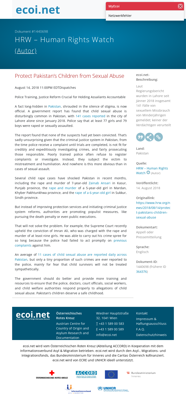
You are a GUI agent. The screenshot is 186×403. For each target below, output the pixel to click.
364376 (141, 271)
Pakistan (54, 106)
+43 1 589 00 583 (111, 323)
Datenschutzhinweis (151, 335)
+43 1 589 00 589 (111, 329)
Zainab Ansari (100, 183)
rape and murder (62, 188)
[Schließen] (180, 6)
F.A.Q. (140, 329)
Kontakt (142, 313)
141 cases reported (90, 116)
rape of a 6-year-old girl (93, 193)
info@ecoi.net (106, 335)
